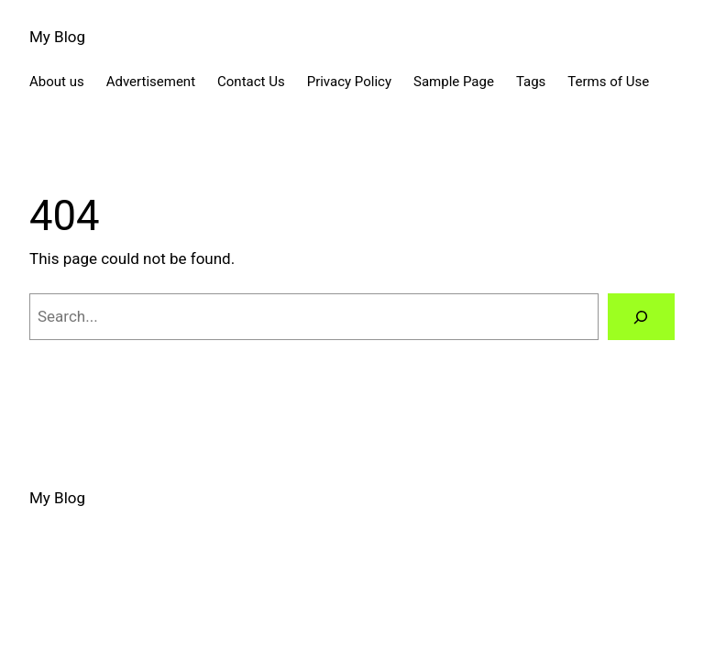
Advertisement (150, 81)
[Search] (641, 316)
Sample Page (453, 81)
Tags (530, 81)
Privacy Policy (349, 81)
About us (56, 81)
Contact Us (251, 81)
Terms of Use (608, 81)
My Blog (57, 37)
